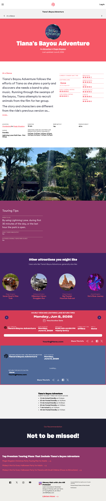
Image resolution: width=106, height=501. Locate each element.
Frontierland (6, 126)
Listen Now (51, 496)
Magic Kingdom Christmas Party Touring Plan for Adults (26, 461)
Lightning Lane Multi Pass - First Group (13, 136)
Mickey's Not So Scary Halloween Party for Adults (24, 465)
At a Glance (11, 16)
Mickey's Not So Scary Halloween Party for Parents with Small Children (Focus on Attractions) (42, 470)
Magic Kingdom (59, 49)
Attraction (47, 49)
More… (5, 115)
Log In (101, 4)
